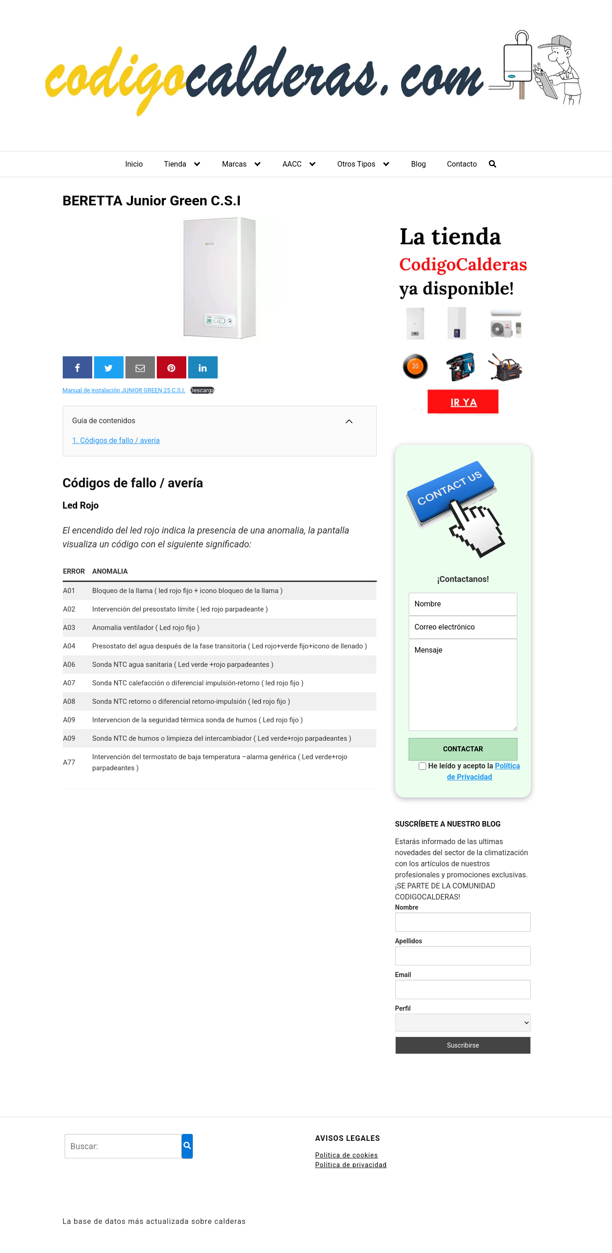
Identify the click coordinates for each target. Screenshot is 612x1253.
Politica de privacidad (351, 1165)
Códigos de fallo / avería (116, 440)
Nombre (406, 907)
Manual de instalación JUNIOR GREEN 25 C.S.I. (124, 390)
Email (403, 974)
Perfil (403, 1008)
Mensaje (463, 685)
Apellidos (408, 941)
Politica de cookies (346, 1155)
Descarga (202, 390)
